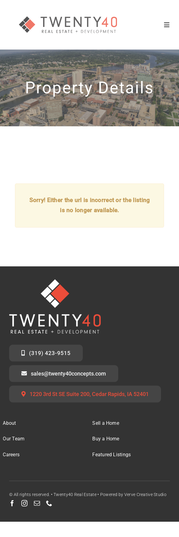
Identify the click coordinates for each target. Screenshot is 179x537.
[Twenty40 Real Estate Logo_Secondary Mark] (68, 9)
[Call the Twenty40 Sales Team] (46, 353)
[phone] (49, 503)
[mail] (37, 503)
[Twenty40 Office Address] (85, 394)
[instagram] (24, 503)
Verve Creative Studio (145, 494)
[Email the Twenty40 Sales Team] (63, 373)
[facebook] (12, 503)
